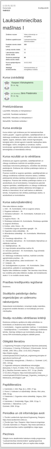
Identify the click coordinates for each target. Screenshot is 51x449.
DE (12, 6)
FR (14, 6)
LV (4, 6)
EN (6, 6)
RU (9, 6)
